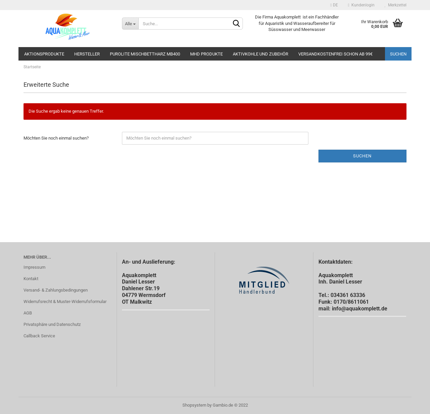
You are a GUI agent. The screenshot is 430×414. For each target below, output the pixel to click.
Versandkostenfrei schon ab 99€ (335, 54)
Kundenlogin (361, 5)
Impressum (34, 267)
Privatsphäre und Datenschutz (52, 324)
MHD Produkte (206, 54)
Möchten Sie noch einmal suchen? (56, 138)
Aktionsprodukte (44, 54)
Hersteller (87, 54)
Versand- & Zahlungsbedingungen (56, 290)
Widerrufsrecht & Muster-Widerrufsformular (65, 301)
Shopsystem (194, 405)
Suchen (398, 54)
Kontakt (31, 278)
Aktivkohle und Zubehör (260, 54)
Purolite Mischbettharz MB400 (145, 54)
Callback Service (39, 335)
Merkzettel (395, 5)
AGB (28, 312)
